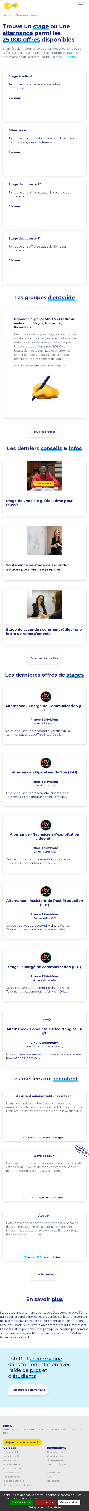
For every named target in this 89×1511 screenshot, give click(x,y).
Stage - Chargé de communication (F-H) (44, 967)
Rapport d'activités (13, 1480)
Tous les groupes (45, 431)
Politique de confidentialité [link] (44, 1507)
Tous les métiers (44, 1274)
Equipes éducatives (13, 1468)
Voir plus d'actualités (44, 658)
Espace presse (11, 1472)
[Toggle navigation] (80, 5)
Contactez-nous (56, 1452)
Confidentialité (55, 1456)
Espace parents (11, 1464)
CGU (49, 1468)
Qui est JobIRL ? (11, 1452)
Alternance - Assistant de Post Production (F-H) (44, 903)
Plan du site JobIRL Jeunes (17, 1485)
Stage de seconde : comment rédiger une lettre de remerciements (44, 632)
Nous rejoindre (55, 1460)
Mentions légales (56, 1464)
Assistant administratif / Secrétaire (43, 1096)
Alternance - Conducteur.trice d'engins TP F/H (44, 1031)
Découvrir (15, 97)
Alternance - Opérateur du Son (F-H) (44, 772)
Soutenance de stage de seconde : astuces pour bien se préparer (37, 567)
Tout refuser (46, 1502)
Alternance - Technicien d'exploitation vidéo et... (44, 836)
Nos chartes (53, 1480)
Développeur (44, 1156)
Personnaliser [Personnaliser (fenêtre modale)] (69, 1502)
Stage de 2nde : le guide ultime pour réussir (39, 503)
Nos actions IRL (11, 1456)
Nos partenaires (11, 1476)
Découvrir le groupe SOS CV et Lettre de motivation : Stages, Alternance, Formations (44, 323)
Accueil (7, 15)
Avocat (44, 1215)
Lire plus (70, 57)
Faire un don (54, 1472)
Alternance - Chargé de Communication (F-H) (44, 708)
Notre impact (10, 1460)
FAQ (49, 1476)
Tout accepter (22, 1502)
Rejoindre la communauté (28, 1389)
